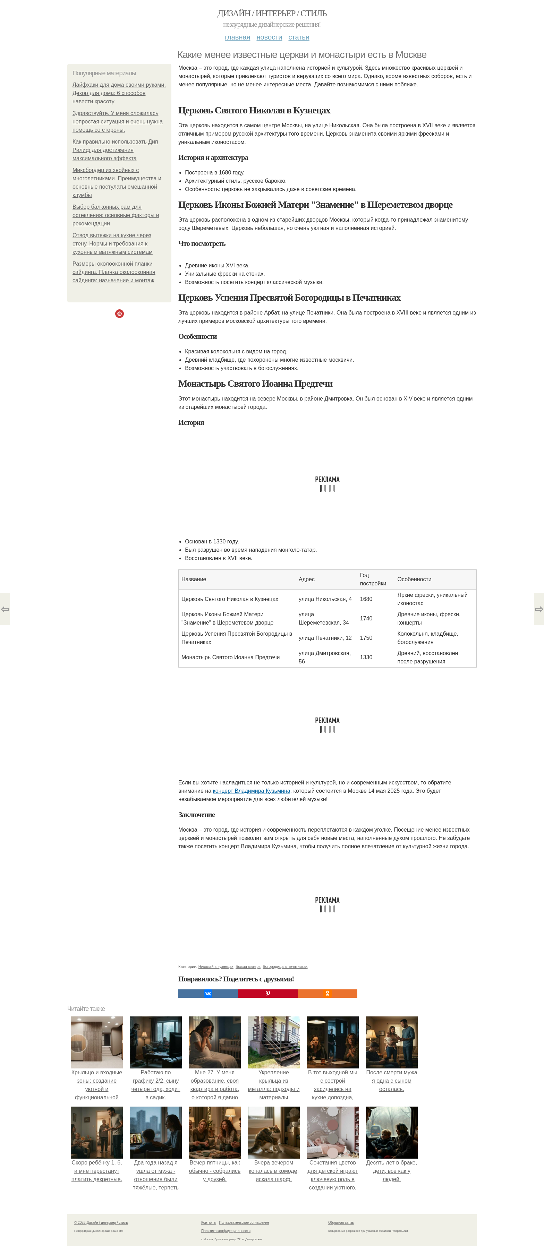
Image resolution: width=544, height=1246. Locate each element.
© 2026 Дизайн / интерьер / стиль (101, 1222)
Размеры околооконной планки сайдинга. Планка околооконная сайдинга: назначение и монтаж (114, 272)
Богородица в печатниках (285, 966)
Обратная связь (341, 1222)
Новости (269, 37)
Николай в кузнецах (215, 966)
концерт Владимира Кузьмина (251, 791)
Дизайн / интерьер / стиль (272, 13)
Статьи (298, 37)
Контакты (208, 1222)
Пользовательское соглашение (244, 1222)
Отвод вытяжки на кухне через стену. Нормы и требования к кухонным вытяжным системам (113, 243)
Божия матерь (248, 966)
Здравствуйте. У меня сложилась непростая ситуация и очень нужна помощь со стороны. (118, 121)
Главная (237, 37)
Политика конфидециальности (225, 1231)
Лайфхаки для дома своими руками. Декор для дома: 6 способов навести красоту (119, 93)
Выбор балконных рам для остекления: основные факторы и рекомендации (116, 215)
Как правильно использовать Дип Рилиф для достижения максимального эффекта (115, 150)
